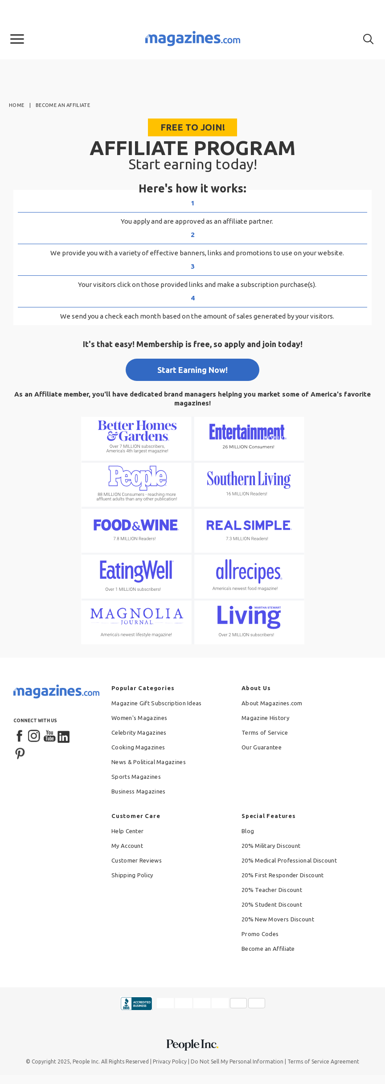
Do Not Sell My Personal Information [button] (237, 1061)
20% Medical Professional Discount (289, 860)
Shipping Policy (132, 875)
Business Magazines (138, 791)
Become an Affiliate (268, 948)
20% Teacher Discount (272, 890)
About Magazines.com (272, 703)
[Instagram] (34, 736)
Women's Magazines (139, 718)
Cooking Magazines (138, 747)
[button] (17, 39)
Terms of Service (265, 732)
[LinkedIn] (64, 736)
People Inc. (86, 1061)
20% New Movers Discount (278, 919)
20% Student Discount (272, 904)
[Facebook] (20, 736)
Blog (248, 831)
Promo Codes (260, 934)
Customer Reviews (136, 860)
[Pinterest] (20, 752)
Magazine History (265, 718)
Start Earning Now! (192, 369)
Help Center (127, 831)
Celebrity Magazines (139, 732)
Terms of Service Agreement (323, 1061)
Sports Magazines (136, 776)
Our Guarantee (262, 747)
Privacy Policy (170, 1061)
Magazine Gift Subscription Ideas (156, 703)
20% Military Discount (271, 846)
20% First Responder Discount (283, 875)
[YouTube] (49, 736)
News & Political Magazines (148, 762)
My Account (127, 846)
